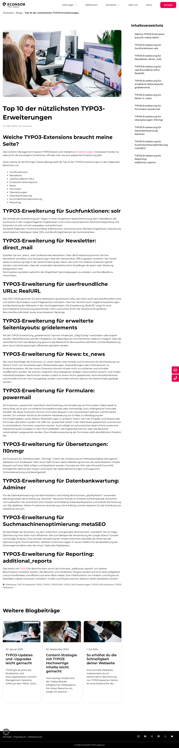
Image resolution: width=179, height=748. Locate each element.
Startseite (8, 13)
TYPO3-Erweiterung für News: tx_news (148, 97)
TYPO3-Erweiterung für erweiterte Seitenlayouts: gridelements (149, 84)
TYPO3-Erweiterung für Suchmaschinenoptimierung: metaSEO (151, 145)
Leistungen (71, 5)
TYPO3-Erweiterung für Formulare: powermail (148, 107)
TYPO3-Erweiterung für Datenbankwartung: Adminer (148, 130)
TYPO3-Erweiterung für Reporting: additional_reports (148, 159)
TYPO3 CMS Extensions (102, 584)
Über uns (133, 5)
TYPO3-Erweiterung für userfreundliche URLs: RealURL (148, 70)
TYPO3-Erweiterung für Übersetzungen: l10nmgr (149, 118)
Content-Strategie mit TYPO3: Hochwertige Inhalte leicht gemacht (61, 663)
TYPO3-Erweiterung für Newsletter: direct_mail (148, 57)
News (149, 5)
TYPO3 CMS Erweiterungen (76, 584)
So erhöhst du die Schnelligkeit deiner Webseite (102, 659)
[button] (6, 732)
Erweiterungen (84, 152)
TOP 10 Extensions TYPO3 (29, 584)
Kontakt (168, 5)
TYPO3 (23, 568)
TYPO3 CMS (56, 584)
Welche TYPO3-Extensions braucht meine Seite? (149, 36)
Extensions (11, 584)
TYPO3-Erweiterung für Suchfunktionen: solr (148, 47)
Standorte (115, 5)
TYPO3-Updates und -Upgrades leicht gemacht (19, 659)
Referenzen (92, 5)
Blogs (19, 13)
